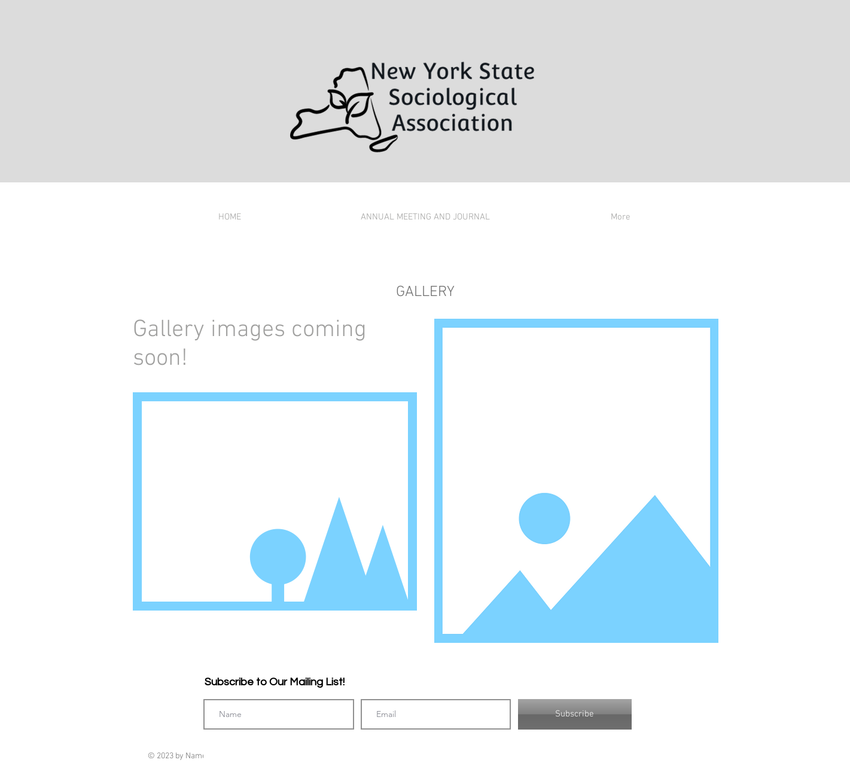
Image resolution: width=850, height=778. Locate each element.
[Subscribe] (575, 714)
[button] (275, 501)
